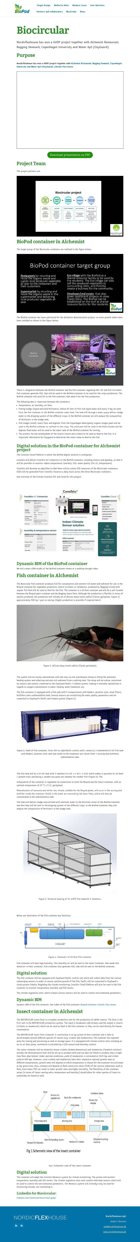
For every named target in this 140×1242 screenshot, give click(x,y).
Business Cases (79, 5)
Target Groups (43, 5)
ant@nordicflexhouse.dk (115, 1226)
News (82, 12)
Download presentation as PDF (70, 155)
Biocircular (71, 12)
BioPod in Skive (61, 5)
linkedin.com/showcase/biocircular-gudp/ (36, 1198)
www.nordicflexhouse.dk (114, 1232)
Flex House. (98, 1004)
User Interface (97, 5)
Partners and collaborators (50, 12)
